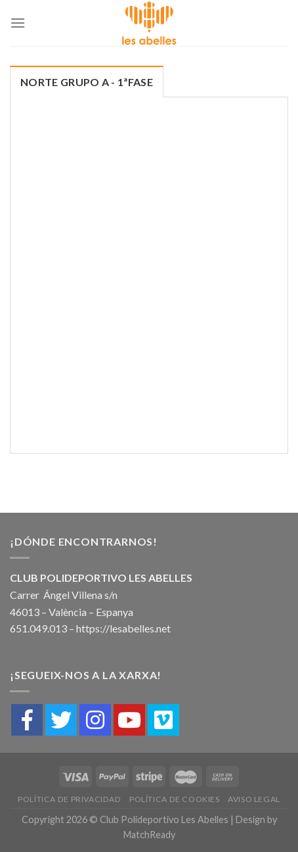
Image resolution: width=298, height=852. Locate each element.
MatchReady (149, 834)
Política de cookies (174, 799)
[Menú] (18, 23)
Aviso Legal (254, 799)
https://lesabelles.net (123, 628)
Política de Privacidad (69, 799)
